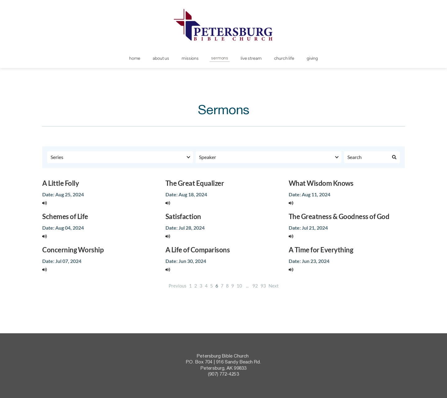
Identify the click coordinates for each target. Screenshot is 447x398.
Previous (178, 285)
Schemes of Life (65, 216)
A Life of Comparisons (197, 250)
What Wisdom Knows (321, 183)
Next (274, 285)
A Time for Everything (321, 250)
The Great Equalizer (194, 183)
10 (239, 285)
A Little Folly (60, 183)
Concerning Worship (72, 250)
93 (263, 285)
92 (255, 285)
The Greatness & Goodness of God (339, 216)
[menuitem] (135, 58)
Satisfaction (183, 216)
